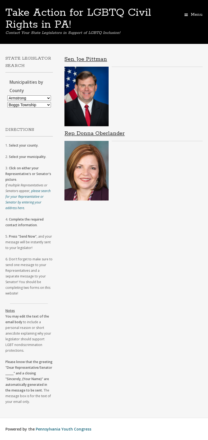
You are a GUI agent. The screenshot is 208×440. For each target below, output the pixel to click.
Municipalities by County (26, 86)
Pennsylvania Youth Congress (63, 429)
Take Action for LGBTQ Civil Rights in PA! (78, 18)
